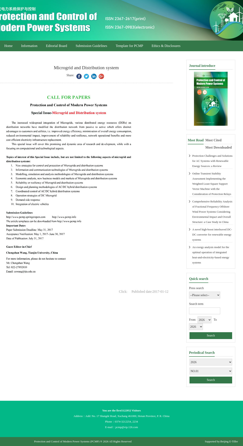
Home (8, 46)
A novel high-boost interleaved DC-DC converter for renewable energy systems (212, 234)
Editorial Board (56, 46)
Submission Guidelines (91, 46)
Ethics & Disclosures (166, 46)
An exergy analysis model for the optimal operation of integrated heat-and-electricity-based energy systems (210, 255)
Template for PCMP (129, 46)
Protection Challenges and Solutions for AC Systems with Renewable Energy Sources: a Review (212, 161)
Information (29, 46)
